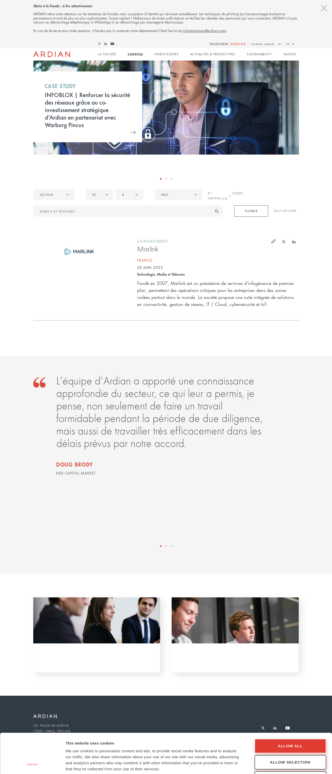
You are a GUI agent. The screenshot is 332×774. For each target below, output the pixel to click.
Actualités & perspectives (212, 54)
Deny (290, 741)
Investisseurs (167, 54)
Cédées (237, 193)
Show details (262, 764)
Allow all (290, 708)
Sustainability (259, 54)
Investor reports (263, 44)
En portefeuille (217, 195)
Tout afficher (285, 211)
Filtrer (251, 210)
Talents (289, 54)
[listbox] (53, 194)
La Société (107, 54)
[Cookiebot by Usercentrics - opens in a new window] (32, 764)
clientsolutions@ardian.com (204, 30)
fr (287, 44)
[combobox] (178, 194)
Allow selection (290, 725)
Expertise (135, 54)
